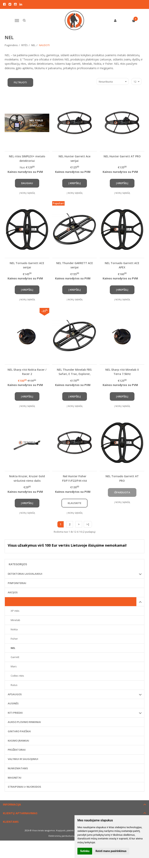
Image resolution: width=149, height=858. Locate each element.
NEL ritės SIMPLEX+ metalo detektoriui (27, 158)
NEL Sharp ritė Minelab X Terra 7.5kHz (122, 372)
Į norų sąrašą (27, 192)
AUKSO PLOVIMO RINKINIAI (24, 722)
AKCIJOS (13, 592)
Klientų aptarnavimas (20, 813)
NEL (13, 648)
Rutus (14, 685)
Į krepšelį (74, 183)
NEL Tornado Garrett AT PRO (122, 478)
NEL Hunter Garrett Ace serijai (74, 158)
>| (87, 524)
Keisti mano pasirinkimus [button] (111, 851)
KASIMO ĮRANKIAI (18, 740)
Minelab (15, 620)
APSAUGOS (15, 694)
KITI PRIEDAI (15, 712)
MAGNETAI (14, 777)
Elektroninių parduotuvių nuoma (65, 835)
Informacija (12, 804)
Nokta (14, 629)
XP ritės (15, 610)
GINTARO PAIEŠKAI (19, 731)
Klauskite (74, 503)
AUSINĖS (13, 703)
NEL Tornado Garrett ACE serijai (27, 265)
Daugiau (27, 183)
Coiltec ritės (17, 675)
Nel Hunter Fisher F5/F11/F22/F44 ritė (74, 478)
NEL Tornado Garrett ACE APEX (122, 265)
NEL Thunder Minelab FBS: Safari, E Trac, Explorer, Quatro (74, 372)
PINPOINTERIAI (17, 583)
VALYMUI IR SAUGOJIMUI (23, 759)
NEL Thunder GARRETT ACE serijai (74, 265)
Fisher (14, 638)
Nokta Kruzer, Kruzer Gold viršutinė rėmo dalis (27, 478)
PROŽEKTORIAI (17, 749)
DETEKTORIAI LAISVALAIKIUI (25, 573)
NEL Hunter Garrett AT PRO (122, 156)
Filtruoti (20, 82)
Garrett (15, 657)
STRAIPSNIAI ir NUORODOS (24, 786)
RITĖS (11, 601)
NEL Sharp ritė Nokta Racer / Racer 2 (27, 372)
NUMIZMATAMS (18, 768)
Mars (14, 666)
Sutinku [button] (84, 851)
